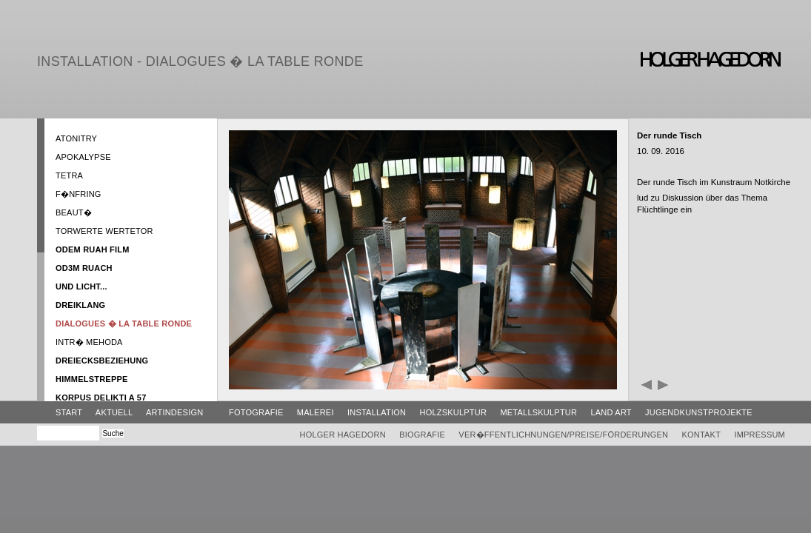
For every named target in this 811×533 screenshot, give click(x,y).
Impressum (759, 434)
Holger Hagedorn (343, 434)
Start (69, 412)
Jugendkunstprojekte (698, 412)
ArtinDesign (174, 412)
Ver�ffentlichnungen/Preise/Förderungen (563, 434)
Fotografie (256, 412)
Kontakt (701, 434)
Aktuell (114, 412)
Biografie (422, 434)
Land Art (610, 412)
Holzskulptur (453, 412)
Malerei (315, 412)
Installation (376, 412)
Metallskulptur (538, 412)
